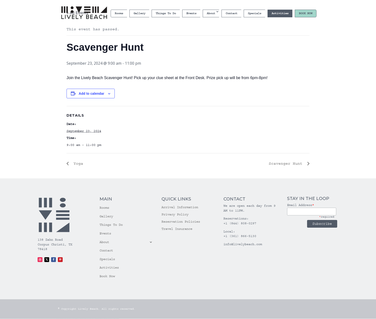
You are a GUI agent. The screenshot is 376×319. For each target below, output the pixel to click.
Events (191, 13)
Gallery (139, 13)
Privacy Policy (174, 214)
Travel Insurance (176, 229)
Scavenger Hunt (287, 163)
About (211, 13)
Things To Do (166, 13)
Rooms (119, 13)
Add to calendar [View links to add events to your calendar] (91, 93)
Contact (231, 13)
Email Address (300, 205)
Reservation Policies (180, 222)
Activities (280, 13)
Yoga (77, 163)
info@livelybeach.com (242, 244)
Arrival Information (179, 207)
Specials (254, 13)
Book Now (305, 13)
